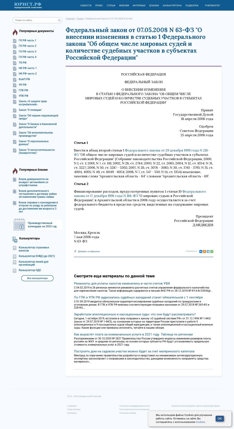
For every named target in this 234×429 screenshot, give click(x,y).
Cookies (200, 422)
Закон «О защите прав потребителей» (30, 103)
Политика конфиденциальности (134, 406)
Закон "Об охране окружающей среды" (35, 117)
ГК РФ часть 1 (24, 40)
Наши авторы (73, 409)
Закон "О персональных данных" (31, 143)
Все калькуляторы (37, 278)
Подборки (191, 5)
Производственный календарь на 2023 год (42, 224)
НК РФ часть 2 (25, 73)
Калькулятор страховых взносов (31, 249)
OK (220, 418)
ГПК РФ (20, 90)
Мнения (124, 5)
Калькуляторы (172, 5)
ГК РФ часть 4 (24, 57)
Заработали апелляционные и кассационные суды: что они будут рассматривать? (135, 314)
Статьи (111, 5)
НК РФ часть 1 (25, 68)
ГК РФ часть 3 (24, 51)
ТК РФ (20, 62)
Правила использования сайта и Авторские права (195, 406)
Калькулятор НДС (27, 270)
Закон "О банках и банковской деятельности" (35, 126)
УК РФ (20, 84)
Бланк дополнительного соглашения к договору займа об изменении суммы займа (35, 194)
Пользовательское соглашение (134, 409)
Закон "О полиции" (27, 109)
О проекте (72, 406)
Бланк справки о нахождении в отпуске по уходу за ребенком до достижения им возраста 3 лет (35, 207)
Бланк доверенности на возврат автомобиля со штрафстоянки (30, 182)
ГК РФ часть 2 (24, 45)
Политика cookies (127, 413)
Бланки (154, 5)
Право (99, 5)
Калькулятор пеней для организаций (30, 263)
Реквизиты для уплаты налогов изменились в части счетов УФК (122, 283)
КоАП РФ (21, 79)
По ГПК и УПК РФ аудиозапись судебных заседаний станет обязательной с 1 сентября (138, 297)
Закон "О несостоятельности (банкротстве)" (34, 151)
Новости (85, 5)
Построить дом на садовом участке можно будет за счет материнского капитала (134, 351)
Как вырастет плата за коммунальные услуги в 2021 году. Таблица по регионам (133, 334)
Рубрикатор (212, 5)
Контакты (72, 413)
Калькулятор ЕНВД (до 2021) (34, 256)
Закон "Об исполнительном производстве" (33, 134)
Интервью (139, 5)
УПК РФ (20, 95)
